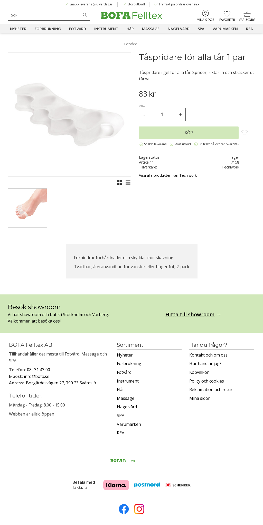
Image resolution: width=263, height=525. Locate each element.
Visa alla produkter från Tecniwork (168, 175)
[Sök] (85, 15)
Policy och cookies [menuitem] (206, 381)
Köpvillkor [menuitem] (199, 372)
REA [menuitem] (249, 28)
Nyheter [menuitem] (18, 28)
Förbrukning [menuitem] (48, 28)
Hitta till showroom (189, 314)
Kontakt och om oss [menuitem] (208, 355)
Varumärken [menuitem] (225, 28)
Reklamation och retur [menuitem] (210, 389)
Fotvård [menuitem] (77, 28)
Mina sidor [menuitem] (205, 20)
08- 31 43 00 (38, 369)
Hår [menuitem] (130, 28)
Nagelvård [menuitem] (179, 28)
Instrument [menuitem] (106, 28)
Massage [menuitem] (150, 28)
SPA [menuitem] (201, 28)
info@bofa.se (36, 376)
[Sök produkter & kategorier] (44, 15)
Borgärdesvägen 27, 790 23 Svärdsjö (61, 383)
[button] (227, 15)
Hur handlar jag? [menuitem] (205, 363)
